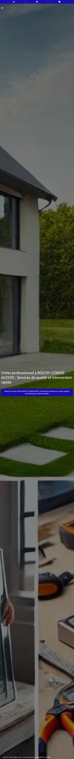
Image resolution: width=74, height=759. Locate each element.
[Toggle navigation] (2, 7)
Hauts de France (28, 757)
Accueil (5, 757)
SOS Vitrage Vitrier (15, 757)
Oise (36, 757)
